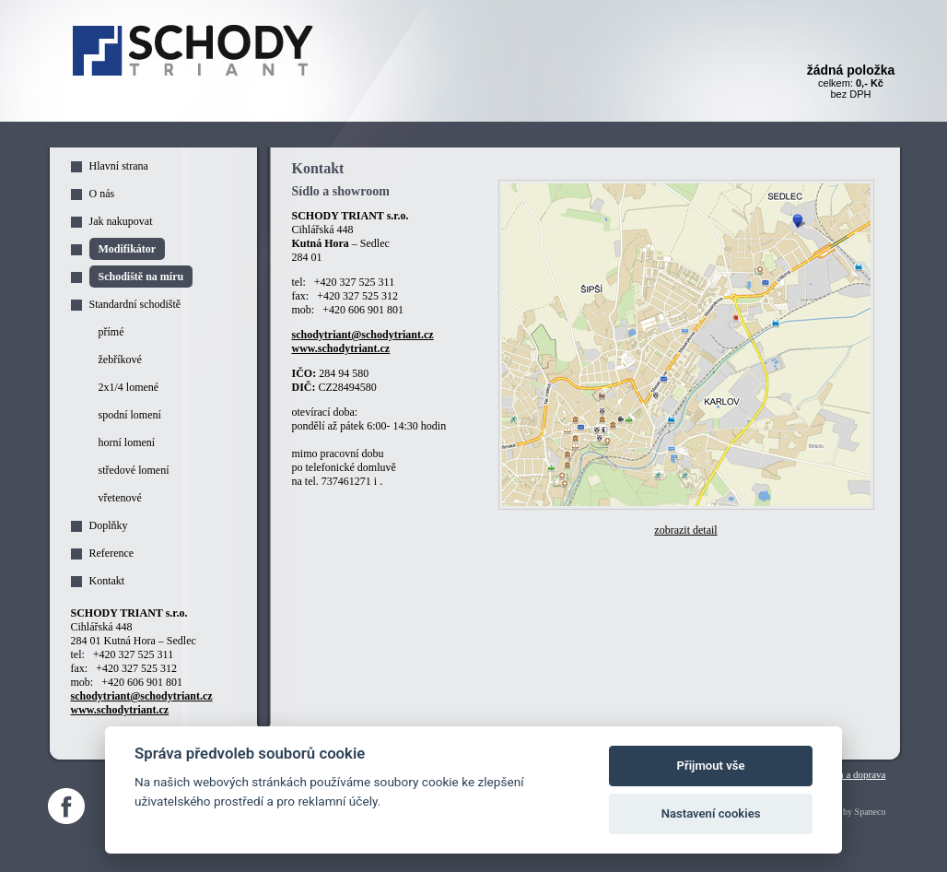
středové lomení (134, 470)
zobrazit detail (685, 530)
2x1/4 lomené (129, 387)
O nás (102, 193)
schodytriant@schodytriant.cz (363, 334)
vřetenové (120, 497)
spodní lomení (130, 414)
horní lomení (127, 442)
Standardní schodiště (135, 304)
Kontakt (107, 580)
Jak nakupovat (121, 221)
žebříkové (120, 359)
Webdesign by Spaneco (842, 812)
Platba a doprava (851, 774)
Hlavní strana (118, 165)
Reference (111, 553)
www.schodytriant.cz (341, 348)
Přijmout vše (711, 765)
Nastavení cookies (711, 813)
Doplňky (108, 525)
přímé (111, 331)
